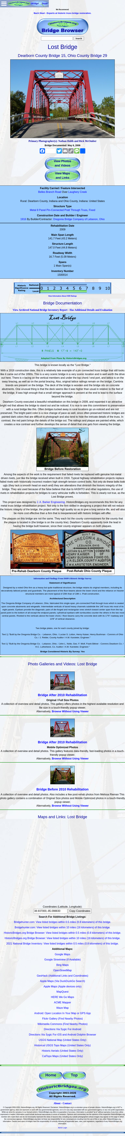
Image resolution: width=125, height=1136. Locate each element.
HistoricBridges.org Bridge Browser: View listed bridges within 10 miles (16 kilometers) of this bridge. (62, 938)
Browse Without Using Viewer (70, 711)
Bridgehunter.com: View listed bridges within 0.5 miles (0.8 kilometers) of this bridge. (62, 922)
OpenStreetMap (62, 970)
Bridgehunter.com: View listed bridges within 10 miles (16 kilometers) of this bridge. (62, 927)
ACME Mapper (62, 1002)
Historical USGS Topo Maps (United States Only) (62, 1045)
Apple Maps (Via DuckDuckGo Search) (62, 981)
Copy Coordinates (79, 911)
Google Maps (62, 954)
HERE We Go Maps (62, 997)
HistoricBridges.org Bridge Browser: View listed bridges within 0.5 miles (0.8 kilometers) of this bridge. (62, 932)
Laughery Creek (77, 192)
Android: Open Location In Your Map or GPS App (62, 1013)
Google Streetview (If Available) (62, 959)
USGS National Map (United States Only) (62, 1040)
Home (50, 1075)
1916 (23, 219)
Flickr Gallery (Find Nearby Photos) (62, 1018)
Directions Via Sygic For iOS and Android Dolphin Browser (62, 1034)
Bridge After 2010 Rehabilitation (62, 695)
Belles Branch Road (49, 192)
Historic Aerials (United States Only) (62, 1050)
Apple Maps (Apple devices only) (62, 986)
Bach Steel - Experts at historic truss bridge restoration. (62, 13)
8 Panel (41, 210)
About (57, 1103)
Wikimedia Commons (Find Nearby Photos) (62, 1024)
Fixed (92, 210)
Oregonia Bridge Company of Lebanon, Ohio (79, 219)
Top (74, 1075)
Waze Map (62, 1007)
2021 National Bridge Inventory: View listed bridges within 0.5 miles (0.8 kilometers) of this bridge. (62, 943)
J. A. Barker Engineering (51, 502)
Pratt (67, 210)
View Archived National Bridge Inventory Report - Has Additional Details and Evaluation (62, 310)
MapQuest (62, 991)
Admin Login (62, 1128)
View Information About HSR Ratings (62, 296)
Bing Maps (62, 965)
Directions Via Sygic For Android (62, 1029)
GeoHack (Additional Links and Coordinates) (62, 975)
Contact (67, 1103)
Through (75, 210)
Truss (84, 210)
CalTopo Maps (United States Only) (62, 1056)
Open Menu (4, 3)
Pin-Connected (55, 210)
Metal (33, 210)
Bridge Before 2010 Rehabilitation (62, 789)
